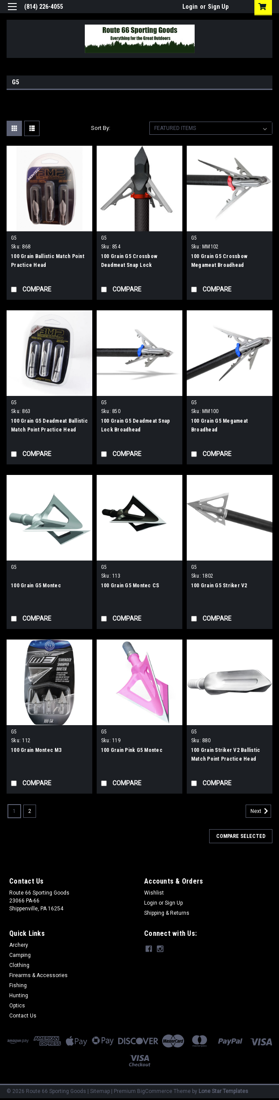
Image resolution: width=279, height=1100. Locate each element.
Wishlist (154, 893)
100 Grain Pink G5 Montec (132, 750)
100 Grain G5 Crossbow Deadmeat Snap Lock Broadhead (129, 265)
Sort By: (100, 128)
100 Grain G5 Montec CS (130, 585)
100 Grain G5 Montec (36, 585)
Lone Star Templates (223, 1091)
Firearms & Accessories (38, 975)
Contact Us (22, 1016)
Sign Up (218, 6)
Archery (18, 945)
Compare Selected (240, 836)
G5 (14, 238)
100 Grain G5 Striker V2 (219, 585)
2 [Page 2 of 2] (29, 811)
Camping (20, 955)
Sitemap (100, 1091)
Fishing (18, 985)
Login (190, 6)
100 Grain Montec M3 (36, 750)
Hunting (18, 995)
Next (260, 811)
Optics (17, 1006)
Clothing (19, 965)
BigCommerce (154, 1091)
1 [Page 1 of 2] (14, 811)
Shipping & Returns (166, 913)
